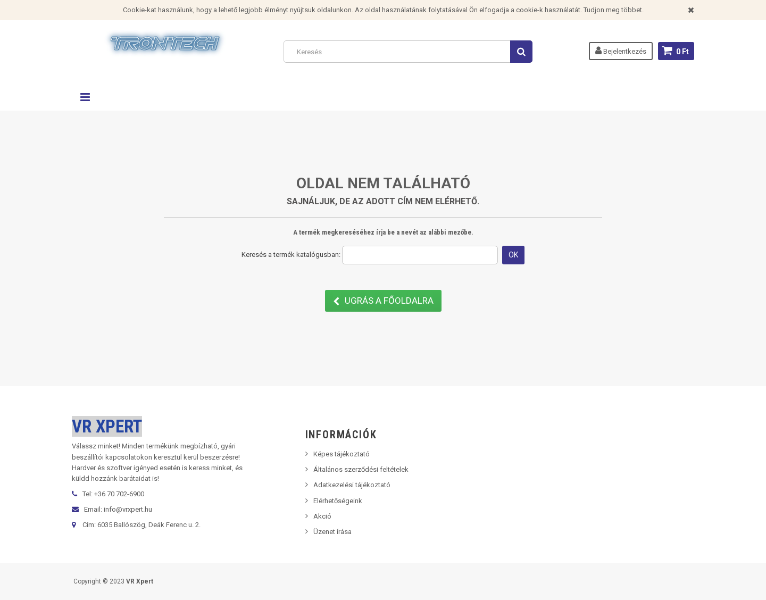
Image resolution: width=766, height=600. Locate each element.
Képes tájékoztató (341, 454)
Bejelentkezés (620, 50)
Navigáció (85, 97)
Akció (322, 516)
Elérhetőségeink (337, 501)
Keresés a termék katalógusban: (291, 255)
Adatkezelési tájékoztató (351, 485)
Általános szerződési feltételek (361, 469)
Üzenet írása (332, 532)
